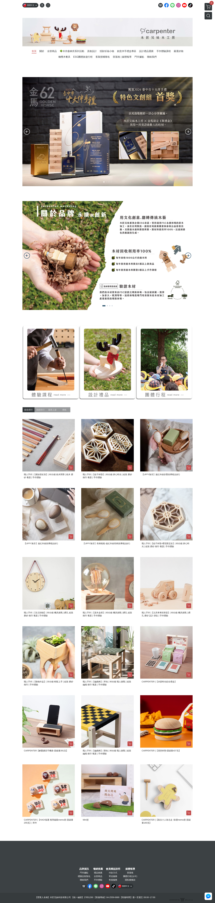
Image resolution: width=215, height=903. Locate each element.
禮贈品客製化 (84, 876)
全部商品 (98, 876)
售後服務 (113, 880)
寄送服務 (113, 876)
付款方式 (113, 873)
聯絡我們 (84, 880)
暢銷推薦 (98, 869)
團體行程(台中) (130, 876)
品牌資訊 (84, 869)
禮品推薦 (98, 873)
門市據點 (84, 873)
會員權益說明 (113, 869)
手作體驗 (98, 880)
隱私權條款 (130, 880)
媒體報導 (130, 869)
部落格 (130, 873)
